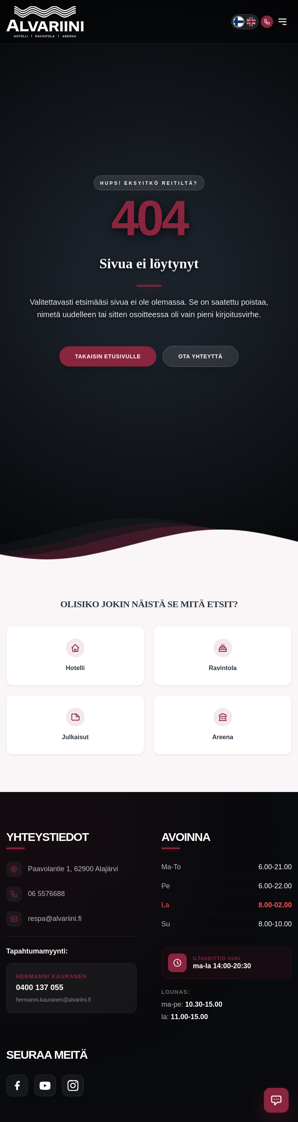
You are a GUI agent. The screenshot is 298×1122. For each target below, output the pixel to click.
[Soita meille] (267, 22)
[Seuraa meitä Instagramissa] (73, 1085)
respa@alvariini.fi (54, 918)
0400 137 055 (39, 987)
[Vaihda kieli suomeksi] (238, 21)
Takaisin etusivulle (107, 356)
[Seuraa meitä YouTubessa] (45, 1085)
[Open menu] (282, 21)
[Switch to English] (251, 21)
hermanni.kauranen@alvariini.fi (53, 1000)
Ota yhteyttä (200, 356)
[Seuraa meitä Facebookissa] (17, 1085)
